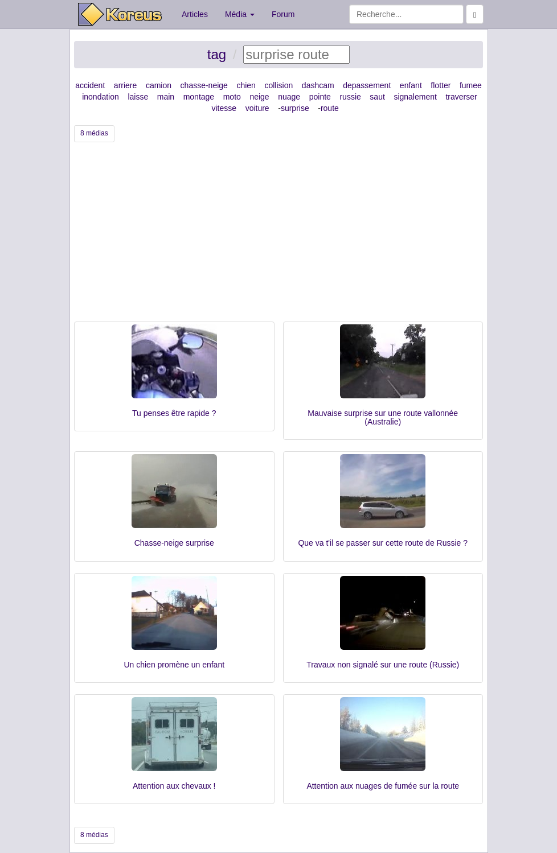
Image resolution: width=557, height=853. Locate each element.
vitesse (223, 108)
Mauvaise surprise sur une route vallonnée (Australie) (383, 417)
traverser (461, 96)
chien (245, 85)
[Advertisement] (278, 236)
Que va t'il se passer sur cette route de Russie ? (383, 542)
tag (216, 54)
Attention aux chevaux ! (174, 785)
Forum (283, 14)
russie (350, 96)
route (330, 108)
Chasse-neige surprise (174, 542)
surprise (295, 108)
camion (158, 85)
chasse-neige (204, 85)
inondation (100, 96)
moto (232, 96)
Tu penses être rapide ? (174, 413)
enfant (411, 85)
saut (377, 96)
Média (240, 14)
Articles (195, 14)
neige (259, 96)
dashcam (318, 85)
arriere (125, 85)
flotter (440, 85)
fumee (471, 85)
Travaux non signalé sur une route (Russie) (382, 664)
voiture (257, 108)
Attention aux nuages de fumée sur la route (382, 785)
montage (198, 96)
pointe (320, 96)
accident (90, 85)
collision (278, 85)
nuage (289, 96)
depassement (367, 85)
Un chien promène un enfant (174, 664)
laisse (138, 96)
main (165, 96)
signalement (415, 96)
